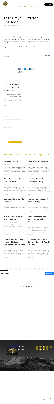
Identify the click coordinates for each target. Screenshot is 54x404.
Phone (5, 116)
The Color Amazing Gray (38, 155)
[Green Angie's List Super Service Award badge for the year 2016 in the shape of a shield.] (39, 278)
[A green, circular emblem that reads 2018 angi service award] (39, 282)
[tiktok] (47, 331)
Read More (6, 167)
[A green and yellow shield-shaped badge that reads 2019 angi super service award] (15, 288)
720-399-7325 (20, 100)
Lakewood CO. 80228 (23, 340)
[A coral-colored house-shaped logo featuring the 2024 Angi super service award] (15, 306)
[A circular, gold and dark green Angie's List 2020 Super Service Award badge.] (39, 290)
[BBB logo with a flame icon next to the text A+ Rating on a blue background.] (39, 317)
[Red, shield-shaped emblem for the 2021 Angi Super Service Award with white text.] (15, 295)
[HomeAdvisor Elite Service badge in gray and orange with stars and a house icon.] (15, 312)
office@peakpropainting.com (24, 335)
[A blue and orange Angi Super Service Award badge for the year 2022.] (39, 295)
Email (5, 111)
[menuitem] (16, 4)
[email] (47, 329)
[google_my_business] (44, 331)
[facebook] (37, 329)
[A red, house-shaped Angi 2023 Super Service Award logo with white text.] (15, 301)
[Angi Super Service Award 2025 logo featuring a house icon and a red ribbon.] (39, 301)
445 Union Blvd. (21, 338)
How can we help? (8, 127)
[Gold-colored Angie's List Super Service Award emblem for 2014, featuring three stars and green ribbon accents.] (39, 274)
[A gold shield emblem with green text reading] (15, 278)
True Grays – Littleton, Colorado (14, 47)
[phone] (51, 329)
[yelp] (37, 331)
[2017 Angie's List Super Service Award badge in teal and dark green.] (15, 284)
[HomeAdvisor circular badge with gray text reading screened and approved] (15, 317)
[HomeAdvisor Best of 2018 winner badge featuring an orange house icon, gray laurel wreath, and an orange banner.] (39, 306)
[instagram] (40, 329)
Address (6, 122)
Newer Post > (47, 55)
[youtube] (44, 329)
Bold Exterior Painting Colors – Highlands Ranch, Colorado (39, 235)
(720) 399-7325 (21, 332)
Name (5, 105)
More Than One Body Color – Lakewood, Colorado (37, 212)
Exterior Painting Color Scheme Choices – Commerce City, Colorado (14, 235)
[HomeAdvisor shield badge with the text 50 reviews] (39, 312)
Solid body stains (11, 155)
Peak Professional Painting (36, 47)
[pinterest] (40, 331)
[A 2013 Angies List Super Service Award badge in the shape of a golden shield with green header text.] (15, 273)
